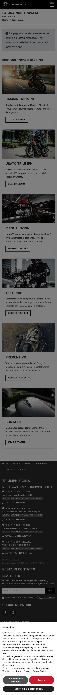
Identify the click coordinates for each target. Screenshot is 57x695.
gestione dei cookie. (40, 659)
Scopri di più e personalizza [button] (28, 689)
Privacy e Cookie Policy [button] (35, 671)
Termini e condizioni (11, 671)
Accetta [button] (41, 680)
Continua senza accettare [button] (15, 680)
